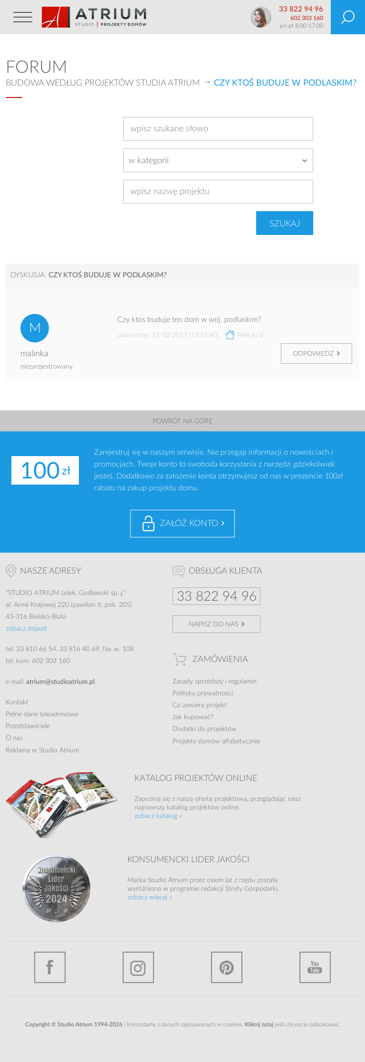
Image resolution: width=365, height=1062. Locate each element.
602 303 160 (306, 18)
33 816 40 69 (79, 649)
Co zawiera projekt (200, 705)
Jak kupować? (193, 717)
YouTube (315, 967)
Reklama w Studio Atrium (42, 750)
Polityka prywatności (203, 693)
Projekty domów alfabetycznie (216, 741)
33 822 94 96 (301, 9)
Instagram (138, 967)
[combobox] (218, 160)
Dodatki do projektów (205, 729)
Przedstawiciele (28, 726)
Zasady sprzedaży (198, 681)
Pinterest (226, 967)
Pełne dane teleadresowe (42, 714)
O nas (14, 738)
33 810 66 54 (36, 649)
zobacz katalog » (158, 816)
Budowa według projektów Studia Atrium (103, 83)
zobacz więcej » (149, 897)
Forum (36, 67)
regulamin (243, 681)
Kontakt (17, 702)
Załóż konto (189, 523)
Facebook (50, 967)
